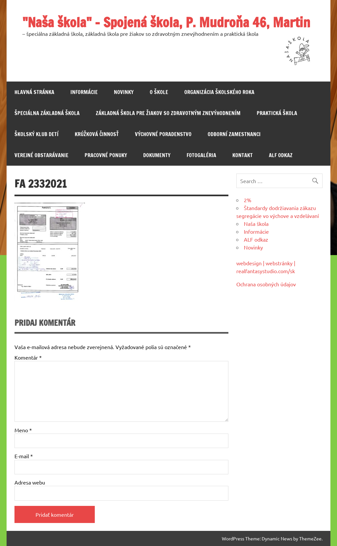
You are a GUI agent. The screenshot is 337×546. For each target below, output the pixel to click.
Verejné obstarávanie (41, 155)
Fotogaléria (201, 155)
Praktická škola (277, 113)
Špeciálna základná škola (47, 113)
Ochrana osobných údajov (266, 284)
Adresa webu (29, 482)
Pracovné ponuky (106, 155)
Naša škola (256, 223)
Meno (23, 430)
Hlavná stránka (34, 92)
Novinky (124, 92)
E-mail (23, 456)
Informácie (84, 92)
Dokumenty (156, 155)
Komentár (28, 357)
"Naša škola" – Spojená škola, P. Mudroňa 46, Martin (166, 22)
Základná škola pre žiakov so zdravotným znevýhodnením (168, 113)
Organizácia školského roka (219, 92)
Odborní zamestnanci (234, 134)
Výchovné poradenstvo (163, 134)
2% (247, 200)
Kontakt (242, 155)
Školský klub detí (36, 134)
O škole (159, 92)
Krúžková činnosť (97, 134)
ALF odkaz (281, 155)
